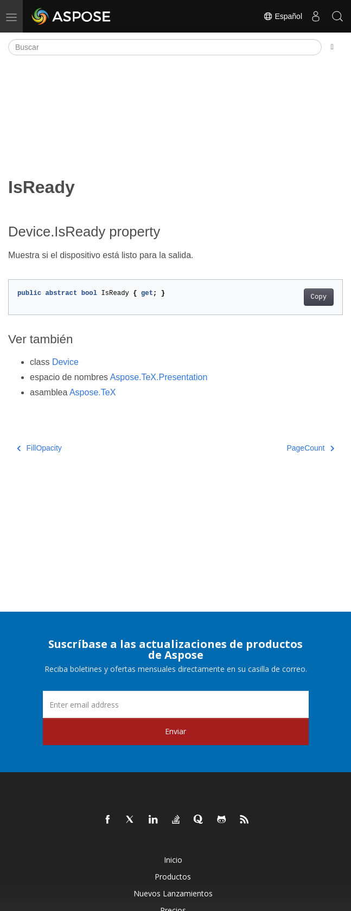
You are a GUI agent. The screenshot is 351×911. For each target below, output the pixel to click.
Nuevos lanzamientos (173, 893)
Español (282, 16)
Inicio (173, 860)
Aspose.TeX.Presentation (159, 377)
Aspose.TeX (92, 392)
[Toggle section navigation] (332, 47)
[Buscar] (165, 47)
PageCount (310, 448)
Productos (173, 876)
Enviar (175, 731)
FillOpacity (39, 448)
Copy (319, 297)
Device (65, 362)
